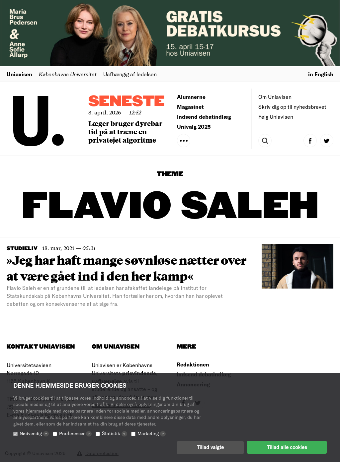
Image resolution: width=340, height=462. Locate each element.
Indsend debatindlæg (204, 116)
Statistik (114, 433)
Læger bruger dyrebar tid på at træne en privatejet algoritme (125, 131)
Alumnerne (191, 97)
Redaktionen (193, 364)
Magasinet (190, 106)
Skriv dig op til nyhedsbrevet (292, 106)
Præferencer (75, 433)
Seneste (126, 102)
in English (320, 74)
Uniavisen (19, 74)
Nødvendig (34, 433)
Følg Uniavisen (275, 116)
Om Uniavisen (275, 97)
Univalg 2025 (194, 126)
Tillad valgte (210, 447)
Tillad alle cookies (287, 447)
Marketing (151, 433)
